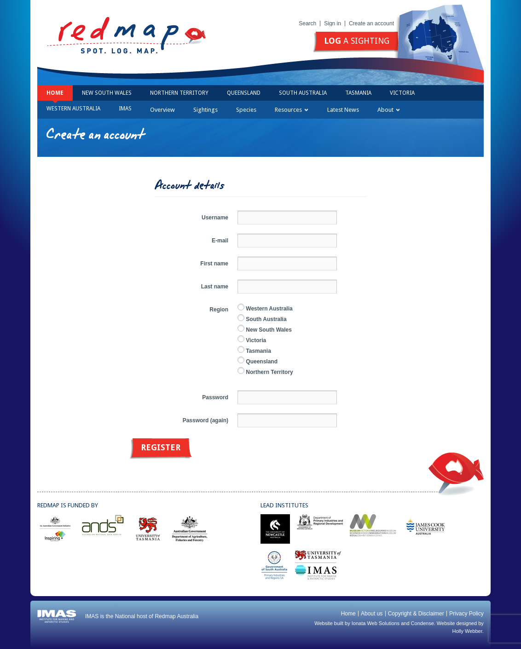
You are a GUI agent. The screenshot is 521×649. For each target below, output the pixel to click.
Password (215, 397)
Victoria (402, 93)
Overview (162, 109)
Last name (214, 286)
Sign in (332, 23)
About (388, 109)
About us (371, 613)
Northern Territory (179, 93)
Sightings (205, 109)
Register (160, 447)
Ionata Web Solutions (375, 623)
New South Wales (107, 93)
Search (307, 23)
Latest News (343, 109)
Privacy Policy (466, 613)
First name (214, 263)
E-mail (220, 240)
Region (218, 309)
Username (215, 217)
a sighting (356, 41)
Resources (291, 109)
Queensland (243, 93)
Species (246, 109)
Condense (422, 623)
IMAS (125, 108)
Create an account (371, 23)
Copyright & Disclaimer (416, 613)
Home (55, 93)
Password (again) (205, 420)
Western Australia (73, 108)
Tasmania (358, 93)
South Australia (303, 93)
